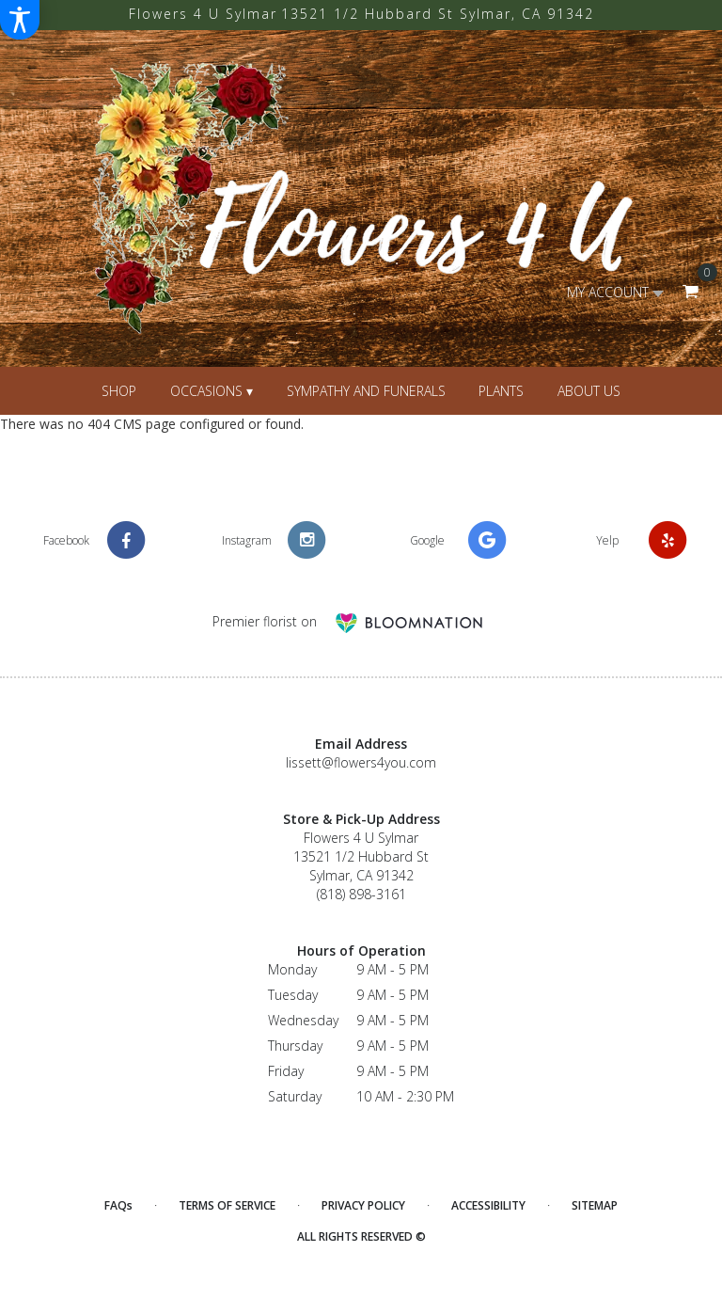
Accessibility (488, 1205)
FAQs (118, 1205)
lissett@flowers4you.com (361, 762)
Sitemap (595, 1205)
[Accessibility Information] (19, 20)
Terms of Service (227, 1205)
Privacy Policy (363, 1205)
